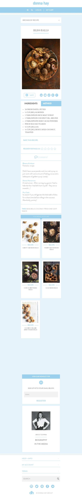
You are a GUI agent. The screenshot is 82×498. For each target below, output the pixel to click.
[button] (41, 458)
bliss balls (31, 209)
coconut (39, 209)
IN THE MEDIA (41, 444)
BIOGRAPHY (41, 440)
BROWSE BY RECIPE (31, 20)
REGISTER (41, 401)
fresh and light (50, 209)
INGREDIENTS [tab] (30, 103)
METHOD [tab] (47, 103)
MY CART (49, 10)
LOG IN (38, 10)
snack (24, 211)
